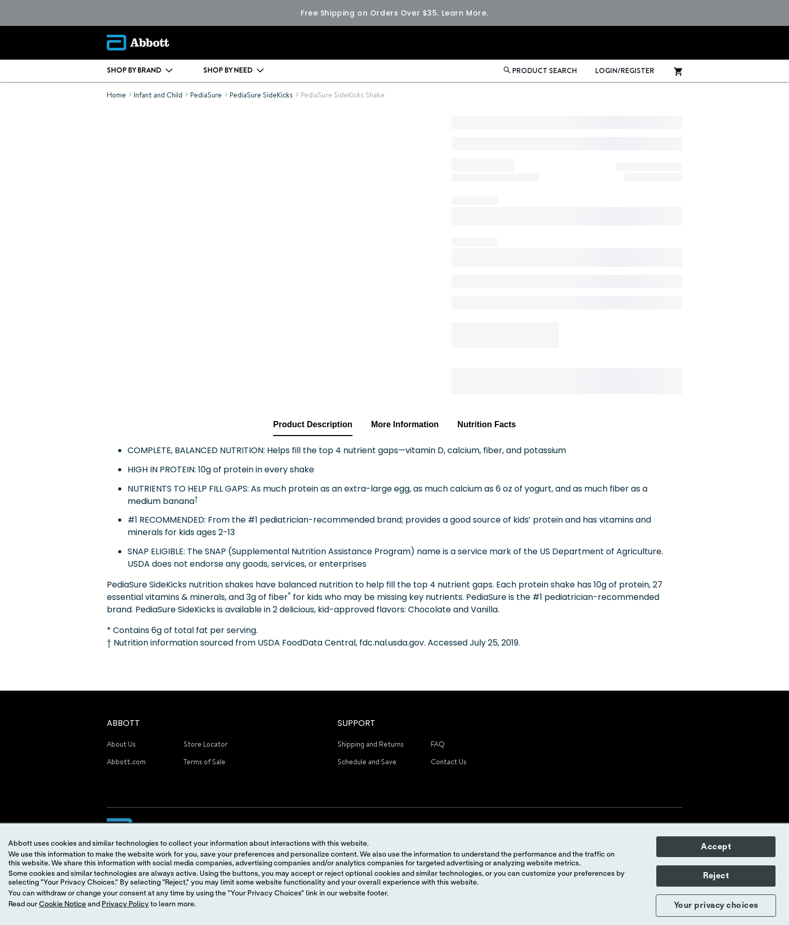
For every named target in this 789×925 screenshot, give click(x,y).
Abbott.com (126, 761)
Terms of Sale (205, 761)
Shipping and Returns (370, 744)
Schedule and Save (367, 761)
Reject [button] (716, 876)
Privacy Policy (125, 904)
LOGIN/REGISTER (624, 70)
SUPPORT (356, 723)
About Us (121, 744)
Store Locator (206, 744)
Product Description (313, 424)
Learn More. (465, 13)
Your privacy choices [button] (716, 905)
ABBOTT (123, 723)
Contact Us (449, 761)
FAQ (438, 744)
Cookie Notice (62, 904)
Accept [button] (716, 847)
